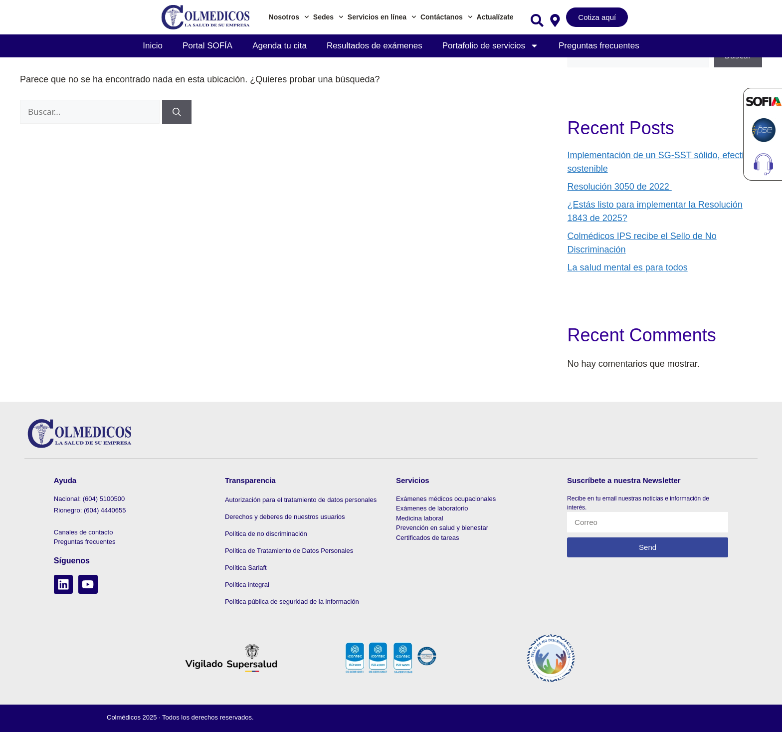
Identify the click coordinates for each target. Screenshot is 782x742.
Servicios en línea (382, 16)
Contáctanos (446, 16)
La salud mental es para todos (628, 267)
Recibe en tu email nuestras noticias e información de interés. (638, 503)
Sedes (328, 16)
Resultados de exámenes (374, 45)
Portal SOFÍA (207, 45)
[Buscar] (177, 112)
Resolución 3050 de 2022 (620, 187)
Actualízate (495, 17)
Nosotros (289, 16)
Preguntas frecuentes (599, 45)
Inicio (153, 45)
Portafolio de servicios (490, 45)
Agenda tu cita (279, 45)
